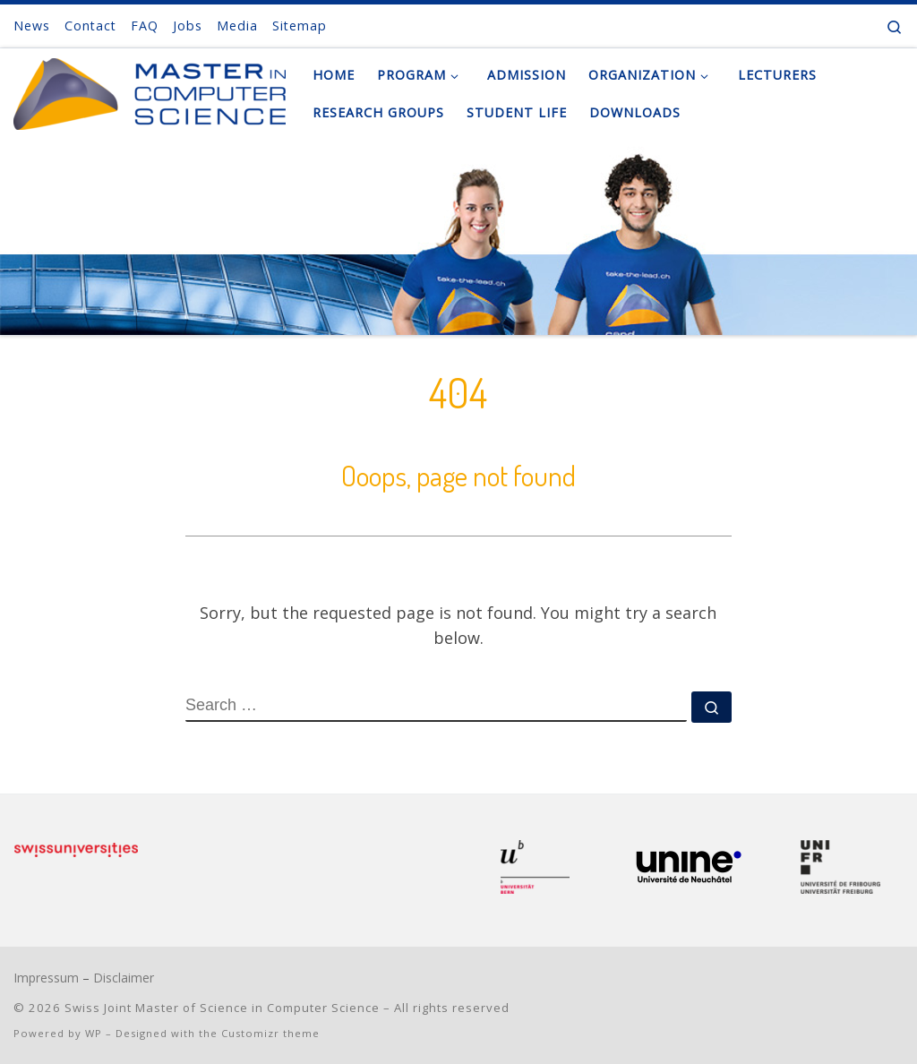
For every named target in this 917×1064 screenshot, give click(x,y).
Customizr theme (270, 1033)
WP (93, 1033)
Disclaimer (123, 977)
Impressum (46, 977)
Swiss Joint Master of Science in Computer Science (222, 1008)
